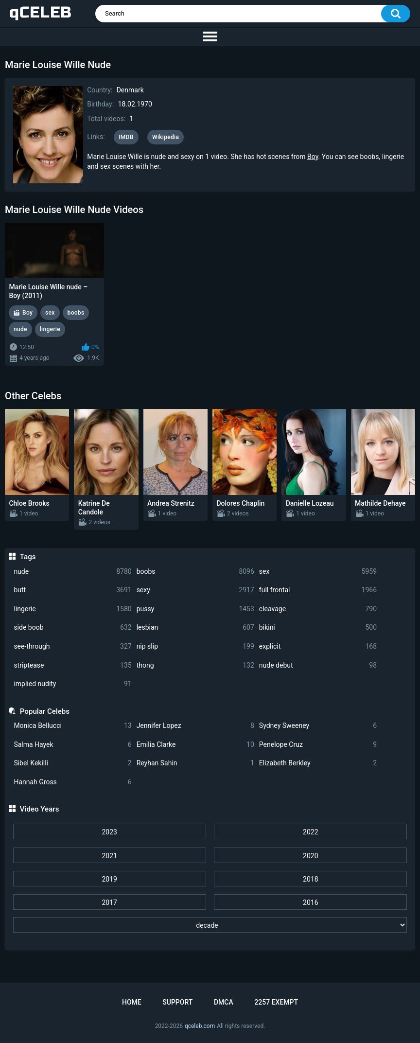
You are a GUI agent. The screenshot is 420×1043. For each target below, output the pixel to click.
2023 (109, 832)
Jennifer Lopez (195, 726)
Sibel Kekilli (72, 763)
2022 (310, 832)
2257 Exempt (276, 1002)
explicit (318, 646)
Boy (312, 156)
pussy (195, 609)
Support (177, 1002)
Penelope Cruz (318, 745)
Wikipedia (165, 137)
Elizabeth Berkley (318, 763)
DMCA (223, 1002)
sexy (195, 590)
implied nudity (72, 684)
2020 (310, 856)
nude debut (318, 665)
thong (195, 665)
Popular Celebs (45, 711)
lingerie (72, 609)
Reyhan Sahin (195, 763)
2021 (109, 856)
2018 (310, 879)
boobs (195, 571)
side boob (72, 627)
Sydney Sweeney (318, 726)
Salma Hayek (72, 745)
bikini (318, 627)
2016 (310, 902)
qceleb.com (200, 1026)
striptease (72, 665)
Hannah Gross (72, 782)
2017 (109, 902)
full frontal (318, 590)
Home (131, 1002)
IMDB (126, 137)
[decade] (210, 925)
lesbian (195, 627)
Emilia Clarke (195, 745)
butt (72, 590)
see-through (72, 646)
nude (72, 571)
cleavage (318, 609)
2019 (109, 879)
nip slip (195, 646)
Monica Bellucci (72, 726)
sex (318, 571)
